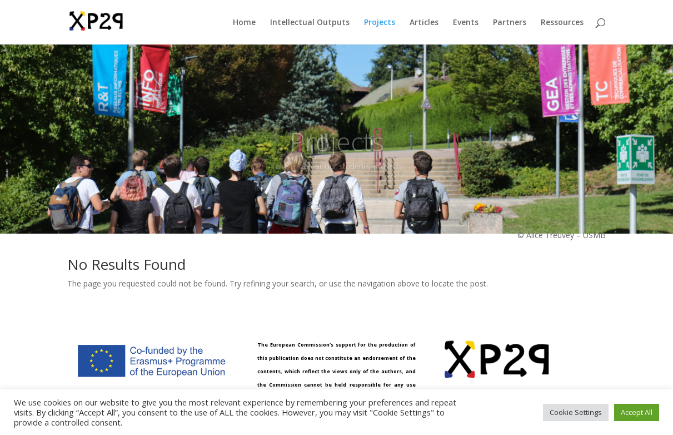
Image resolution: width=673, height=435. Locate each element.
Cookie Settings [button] (576, 412)
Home (244, 22)
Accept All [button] (636, 412)
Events (465, 22)
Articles (424, 22)
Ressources (562, 22)
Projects (379, 22)
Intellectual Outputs (310, 22)
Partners (509, 22)
